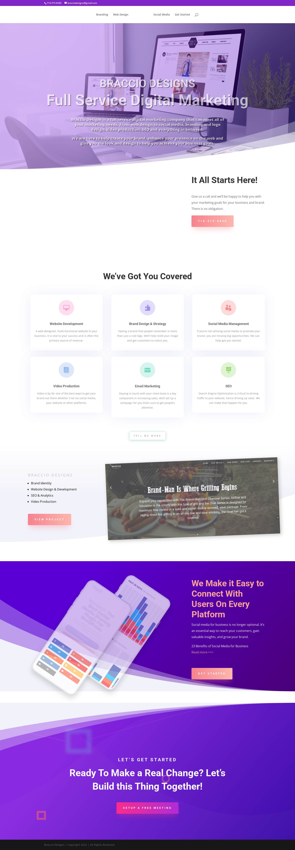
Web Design (120, 14)
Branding (102, 14)
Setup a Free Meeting (147, 807)
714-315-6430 (212, 221)
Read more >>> (202, 652)
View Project (49, 519)
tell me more (147, 435)
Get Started (182, 14)
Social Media (161, 14)
